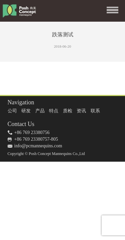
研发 (26, 110)
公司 (12, 110)
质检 (67, 110)
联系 (95, 110)
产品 (40, 110)
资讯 (81, 110)
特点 (53, 110)
